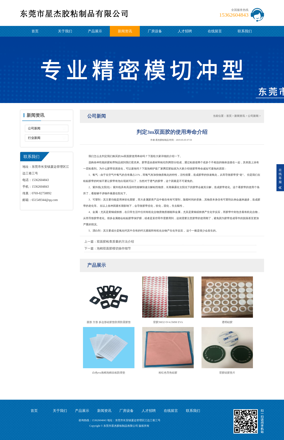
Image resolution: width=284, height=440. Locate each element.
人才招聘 (185, 31)
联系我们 (245, 31)
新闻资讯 (125, 31)
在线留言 (215, 31)
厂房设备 (155, 31)
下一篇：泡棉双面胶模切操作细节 (107, 248)
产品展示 (95, 31)
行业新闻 (34, 138)
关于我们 (65, 31)
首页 (35, 31)
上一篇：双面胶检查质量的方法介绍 (109, 241)
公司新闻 (34, 128)
